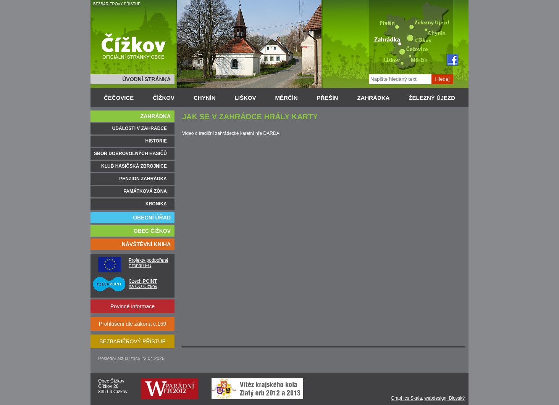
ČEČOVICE (119, 97)
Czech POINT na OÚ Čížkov (143, 284)
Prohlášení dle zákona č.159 (132, 324)
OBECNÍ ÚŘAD (152, 218)
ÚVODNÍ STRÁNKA (146, 79)
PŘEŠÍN (327, 97)
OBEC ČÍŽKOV (152, 231)
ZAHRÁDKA (373, 97)
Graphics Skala (406, 398)
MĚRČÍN (286, 97)
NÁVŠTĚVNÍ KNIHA (146, 244)
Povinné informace (132, 306)
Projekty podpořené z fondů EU (148, 263)
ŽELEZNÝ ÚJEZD (432, 97)
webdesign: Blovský (445, 398)
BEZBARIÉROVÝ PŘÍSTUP (117, 4)
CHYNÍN (205, 97)
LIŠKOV (245, 97)
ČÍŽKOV (163, 97)
